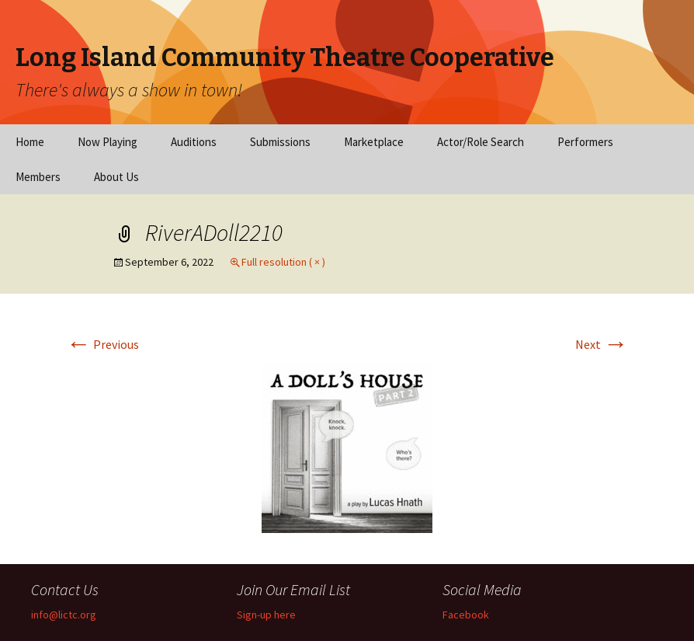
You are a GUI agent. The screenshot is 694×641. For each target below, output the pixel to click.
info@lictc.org (63, 615)
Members (38, 176)
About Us (116, 176)
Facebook (465, 615)
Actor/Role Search (480, 141)
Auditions (194, 141)
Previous (102, 344)
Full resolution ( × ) (283, 262)
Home (30, 141)
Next (601, 344)
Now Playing (107, 141)
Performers (585, 141)
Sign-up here (266, 615)
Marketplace (374, 141)
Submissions (280, 141)
